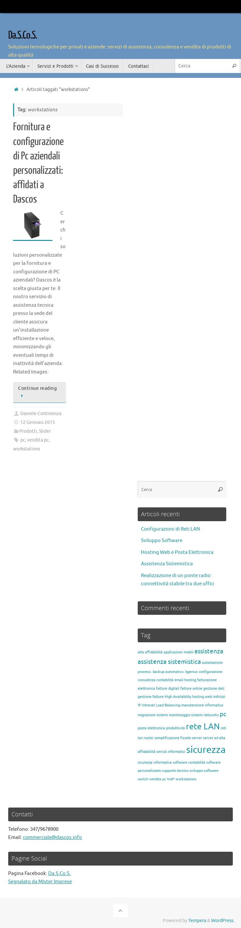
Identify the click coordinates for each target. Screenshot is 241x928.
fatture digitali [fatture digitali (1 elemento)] (167, 688)
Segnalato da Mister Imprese (40, 882)
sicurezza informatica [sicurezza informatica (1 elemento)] (155, 762)
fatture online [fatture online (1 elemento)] (191, 688)
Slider (45, 431)
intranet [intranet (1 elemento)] (148, 705)
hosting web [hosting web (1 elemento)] (202, 697)
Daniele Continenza (40, 413)
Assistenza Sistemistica (167, 564)
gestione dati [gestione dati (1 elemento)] (213, 688)
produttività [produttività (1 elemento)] (175, 728)
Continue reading (37, 392)
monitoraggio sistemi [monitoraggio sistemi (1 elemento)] (186, 715)
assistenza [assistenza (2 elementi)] (208, 651)
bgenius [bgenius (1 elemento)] (191, 672)
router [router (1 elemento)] (148, 738)
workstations (26, 449)
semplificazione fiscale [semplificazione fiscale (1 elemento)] (172, 738)
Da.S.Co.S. (22, 35)
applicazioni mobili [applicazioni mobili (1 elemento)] (178, 652)
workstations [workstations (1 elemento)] (185, 779)
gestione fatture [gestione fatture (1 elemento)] (151, 697)
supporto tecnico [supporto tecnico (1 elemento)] (175, 771)
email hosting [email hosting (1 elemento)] (185, 680)
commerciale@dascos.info (52, 837)
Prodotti (28, 431)
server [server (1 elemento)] (197, 738)
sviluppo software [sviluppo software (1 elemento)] (204, 771)
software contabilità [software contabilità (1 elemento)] (189, 762)
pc (22, 440)
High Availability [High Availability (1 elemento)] (178, 697)
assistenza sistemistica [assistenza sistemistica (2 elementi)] (169, 662)
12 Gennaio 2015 (37, 422)
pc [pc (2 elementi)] (223, 714)
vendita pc (38, 440)
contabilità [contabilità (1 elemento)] (164, 680)
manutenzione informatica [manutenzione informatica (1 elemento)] (202, 705)
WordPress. (222, 920)
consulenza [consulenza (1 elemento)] (146, 680)
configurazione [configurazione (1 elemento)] (210, 672)
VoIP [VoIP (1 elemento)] (170, 779)
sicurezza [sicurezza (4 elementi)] (206, 750)
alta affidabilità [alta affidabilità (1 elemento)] (150, 652)
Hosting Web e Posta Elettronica (177, 552)
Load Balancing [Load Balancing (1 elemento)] (168, 705)
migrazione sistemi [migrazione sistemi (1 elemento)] (153, 715)
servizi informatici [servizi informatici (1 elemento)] (170, 752)
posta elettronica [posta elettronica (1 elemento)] (151, 728)
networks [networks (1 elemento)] (211, 715)
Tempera (197, 920)
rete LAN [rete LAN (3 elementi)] (203, 726)
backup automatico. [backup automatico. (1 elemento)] (168, 672)
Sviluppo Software (161, 540)
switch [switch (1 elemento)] (143, 779)
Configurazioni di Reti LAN (170, 529)
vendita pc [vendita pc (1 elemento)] (157, 779)
